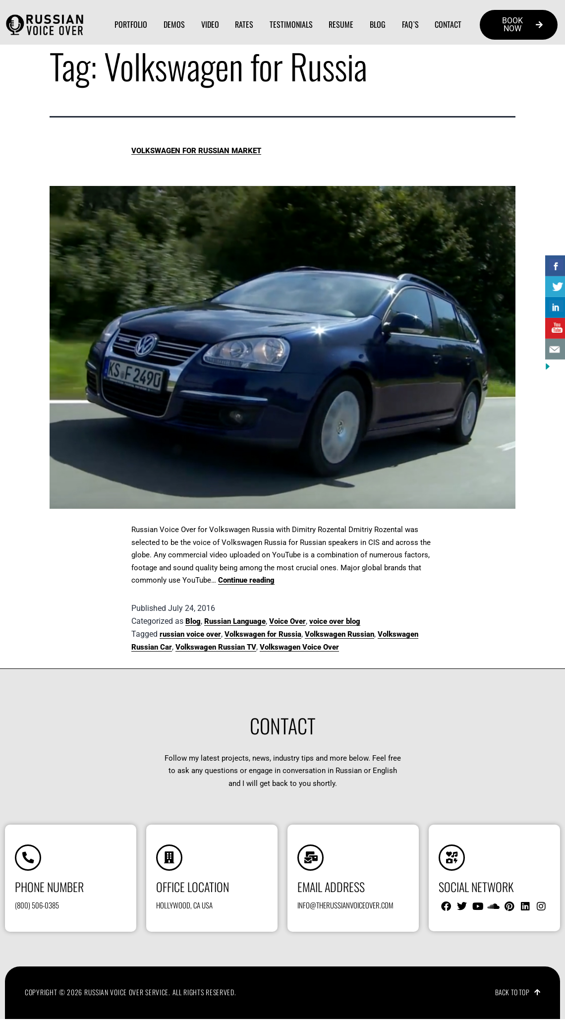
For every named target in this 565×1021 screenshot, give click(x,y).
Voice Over (287, 621)
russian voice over (190, 634)
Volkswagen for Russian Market (196, 150)
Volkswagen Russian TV (215, 647)
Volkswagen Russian (339, 634)
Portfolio (130, 24)
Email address (331, 888)
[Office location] (170, 858)
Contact (448, 24)
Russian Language (235, 621)
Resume (341, 24)
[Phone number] (29, 858)
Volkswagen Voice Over (299, 647)
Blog (378, 24)
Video (210, 24)
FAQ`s (410, 24)
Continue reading (246, 580)
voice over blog (334, 621)
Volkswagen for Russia (263, 634)
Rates (244, 24)
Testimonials (291, 24)
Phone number (49, 888)
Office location (192, 888)
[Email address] (311, 858)
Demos (174, 24)
